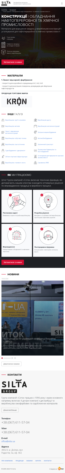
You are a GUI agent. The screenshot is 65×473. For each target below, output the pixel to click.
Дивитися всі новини (11, 364)
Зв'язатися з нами (13, 62)
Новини (29, 461)
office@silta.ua (8, 441)
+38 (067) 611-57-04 (15, 422)
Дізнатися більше (10, 410)
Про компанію (7, 461)
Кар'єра (38, 461)
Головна (4, 10)
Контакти (47, 461)
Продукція (12, 10)
